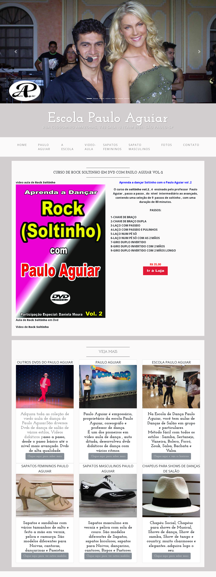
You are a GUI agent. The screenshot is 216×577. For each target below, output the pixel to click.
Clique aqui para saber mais (45, 456)
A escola (67, 147)
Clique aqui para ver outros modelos (44, 556)
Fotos (166, 145)
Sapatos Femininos (112, 147)
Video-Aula (90, 147)
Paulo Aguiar (44, 147)
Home (22, 145)
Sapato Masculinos (139, 147)
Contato (191, 145)
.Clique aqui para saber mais (108, 456)
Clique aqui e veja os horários (171, 456)
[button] (16, 51)
